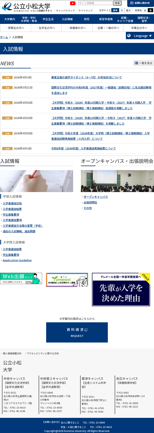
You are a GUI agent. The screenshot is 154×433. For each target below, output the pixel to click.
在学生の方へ (47, 28)
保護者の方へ (78, 28)
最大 (128, 11)
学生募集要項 (11, 214)
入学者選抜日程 (12, 203)
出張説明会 (90, 202)
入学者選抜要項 (12, 220)
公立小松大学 (31, 6)
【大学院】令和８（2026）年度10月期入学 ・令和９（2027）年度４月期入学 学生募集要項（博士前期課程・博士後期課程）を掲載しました (101, 120)
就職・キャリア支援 (125, 20)
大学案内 (9, 20)
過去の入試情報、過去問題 (19, 231)
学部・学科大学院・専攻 (29, 20)
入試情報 (67, 20)
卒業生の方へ (139, 28)
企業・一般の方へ (108, 28)
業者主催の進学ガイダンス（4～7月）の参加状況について (86, 77)
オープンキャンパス (96, 197)
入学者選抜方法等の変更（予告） (23, 225)
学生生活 (48, 20)
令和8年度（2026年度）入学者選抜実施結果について (83, 148)
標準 (115, 11)
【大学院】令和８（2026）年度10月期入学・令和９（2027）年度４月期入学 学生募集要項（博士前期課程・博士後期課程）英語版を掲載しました (101, 105)
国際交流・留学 (144, 20)
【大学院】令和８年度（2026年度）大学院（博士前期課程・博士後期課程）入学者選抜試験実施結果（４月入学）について (100, 136)
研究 (86, 20)
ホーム (4, 37)
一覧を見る (145, 63)
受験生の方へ (16, 28)
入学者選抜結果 (12, 209)
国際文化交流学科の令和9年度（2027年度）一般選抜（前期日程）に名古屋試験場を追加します (101, 90)
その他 (88, 208)
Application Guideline (17, 260)
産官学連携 (106, 20)
